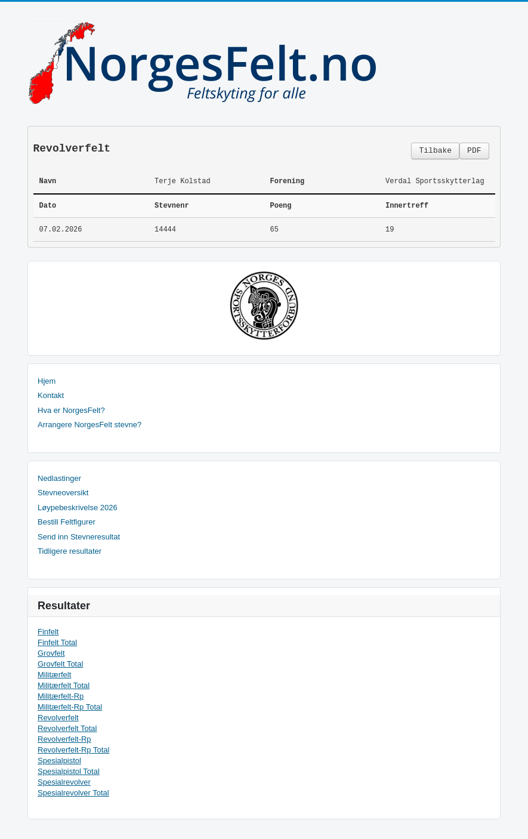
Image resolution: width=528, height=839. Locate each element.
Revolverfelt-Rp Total (73, 749)
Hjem (46, 381)
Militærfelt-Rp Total (70, 706)
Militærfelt (54, 674)
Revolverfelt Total (67, 728)
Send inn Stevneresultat (79, 536)
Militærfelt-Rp (61, 696)
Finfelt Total (57, 642)
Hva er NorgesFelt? (71, 410)
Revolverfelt (58, 717)
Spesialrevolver (64, 782)
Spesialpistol (59, 760)
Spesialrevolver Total (73, 792)
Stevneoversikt (63, 492)
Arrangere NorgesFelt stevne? (89, 424)
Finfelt (48, 631)
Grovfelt (51, 653)
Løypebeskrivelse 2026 (78, 507)
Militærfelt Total (63, 685)
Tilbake (435, 150)
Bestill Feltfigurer (66, 521)
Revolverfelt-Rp (64, 739)
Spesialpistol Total (69, 771)
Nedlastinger (59, 478)
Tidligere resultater (69, 551)
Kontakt (51, 395)
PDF (474, 150)
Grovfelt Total (60, 663)
